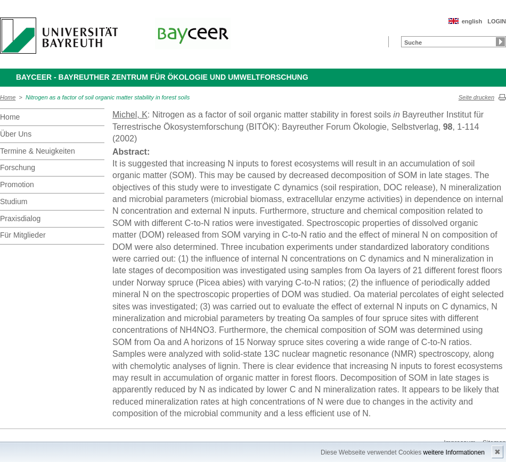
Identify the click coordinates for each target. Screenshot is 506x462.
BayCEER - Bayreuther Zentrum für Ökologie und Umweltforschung (162, 77)
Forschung (17, 167)
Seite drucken (476, 97)
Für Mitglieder (23, 235)
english (472, 21)
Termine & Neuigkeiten (37, 151)
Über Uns (15, 134)
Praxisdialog (20, 218)
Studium (13, 201)
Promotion (17, 184)
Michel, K (130, 114)
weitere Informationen (454, 452)
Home (7, 97)
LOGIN (496, 21)
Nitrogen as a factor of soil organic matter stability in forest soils (108, 97)
